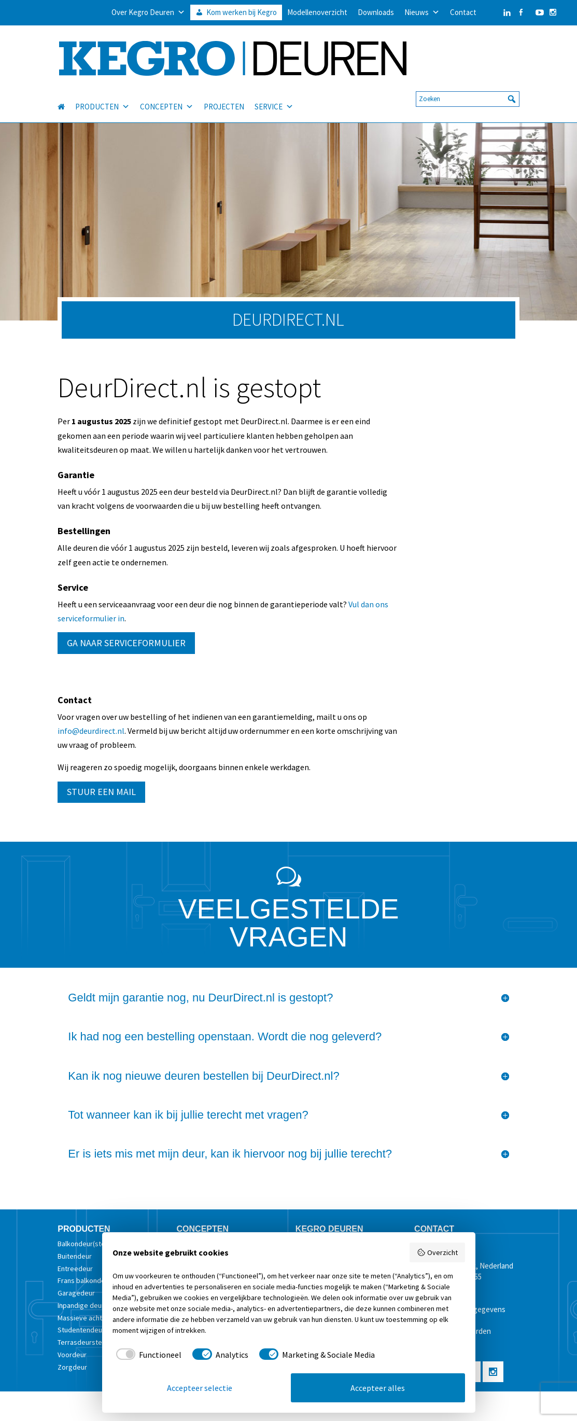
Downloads (376, 12)
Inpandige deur (81, 1305)
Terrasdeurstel (81, 1342)
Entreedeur (75, 1268)
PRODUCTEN (102, 98)
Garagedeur (76, 1293)
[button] (511, 90)
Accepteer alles (377, 1388)
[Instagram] (552, 12)
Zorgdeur (72, 1367)
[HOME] (66, 98)
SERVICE (274, 98)
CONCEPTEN (166, 98)
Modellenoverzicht (317, 12)
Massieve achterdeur (90, 1317)
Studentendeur (81, 1329)
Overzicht (437, 1252)
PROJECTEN (224, 98)
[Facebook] (521, 12)
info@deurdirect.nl (91, 731)
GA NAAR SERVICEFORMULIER (126, 643)
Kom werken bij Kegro (241, 12)
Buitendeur (75, 1256)
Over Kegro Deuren (148, 12)
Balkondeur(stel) (83, 1243)
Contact (463, 12)
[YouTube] (537, 12)
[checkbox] (147, 1354)
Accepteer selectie (199, 1388)
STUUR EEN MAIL (101, 792)
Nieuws (422, 12)
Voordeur (72, 1354)
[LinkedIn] (497, 12)
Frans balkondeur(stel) (93, 1280)
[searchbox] (467, 90)
